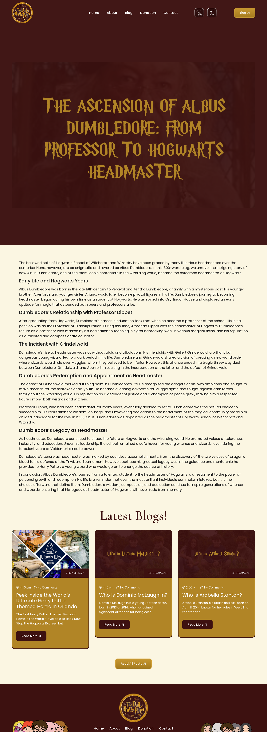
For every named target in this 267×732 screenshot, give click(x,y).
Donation (148, 12)
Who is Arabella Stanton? (212, 595)
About (112, 12)
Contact (170, 12)
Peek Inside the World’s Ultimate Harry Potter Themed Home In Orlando (46, 601)
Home (94, 12)
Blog (128, 12)
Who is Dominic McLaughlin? (133, 595)
